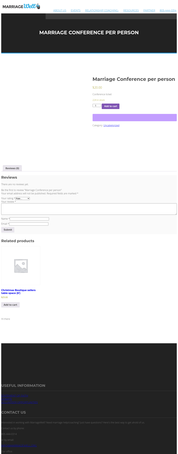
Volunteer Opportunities (19, 402)
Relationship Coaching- (118, 9)
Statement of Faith (14, 395)
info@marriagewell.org (19, 445)
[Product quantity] (97, 105)
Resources (142, 9)
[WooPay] (135, 117)
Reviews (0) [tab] (12, 168)
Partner (156, 9)
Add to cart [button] (10, 304)
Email (5, 223)
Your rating (8, 198)
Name (5, 218)
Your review (8, 201)
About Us (84, 9)
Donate (6, 399)
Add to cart (110, 106)
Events (96, 9)
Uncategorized (111, 125)
